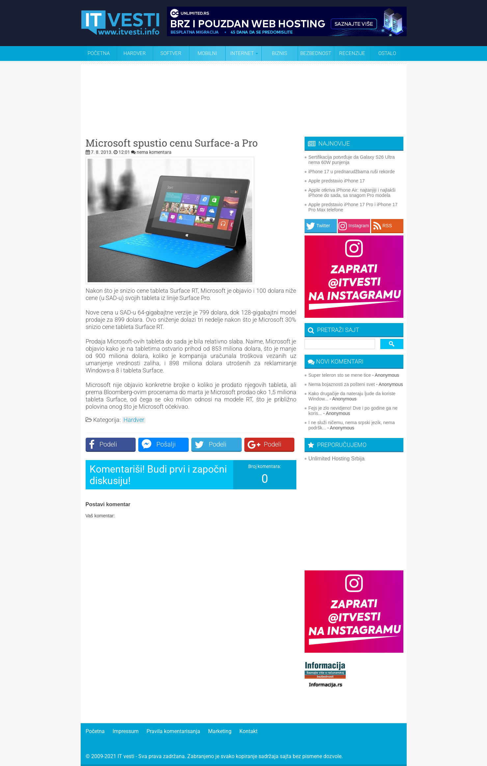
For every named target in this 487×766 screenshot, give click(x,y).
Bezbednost (315, 53)
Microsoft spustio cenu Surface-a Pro (172, 143)
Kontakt (248, 731)
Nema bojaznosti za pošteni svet (342, 384)
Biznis (279, 53)
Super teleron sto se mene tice (340, 375)
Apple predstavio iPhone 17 (337, 180)
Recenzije (352, 53)
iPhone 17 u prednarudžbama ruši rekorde (352, 171)
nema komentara (154, 152)
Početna (99, 53)
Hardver (134, 53)
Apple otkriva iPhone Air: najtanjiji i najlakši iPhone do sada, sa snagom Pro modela (352, 192)
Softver (170, 53)
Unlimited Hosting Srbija (337, 458)
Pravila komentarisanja (173, 731)
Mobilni (207, 53)
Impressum (126, 731)
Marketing (219, 731)
